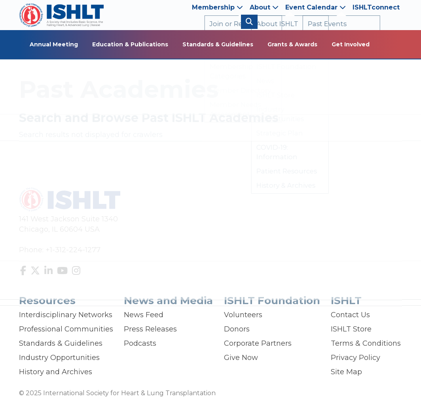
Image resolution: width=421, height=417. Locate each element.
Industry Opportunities (59, 357)
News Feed (143, 314)
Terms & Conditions (366, 343)
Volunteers (243, 314)
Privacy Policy (355, 357)
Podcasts (140, 343)
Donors (237, 329)
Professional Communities (66, 329)
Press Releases (150, 329)
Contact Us (350, 314)
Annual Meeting (54, 44)
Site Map (346, 371)
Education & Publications (130, 44)
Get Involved (351, 44)
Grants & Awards (292, 44)
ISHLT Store (351, 329)
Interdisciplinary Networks (65, 314)
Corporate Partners (258, 343)
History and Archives (55, 371)
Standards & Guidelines (217, 44)
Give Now (241, 357)
